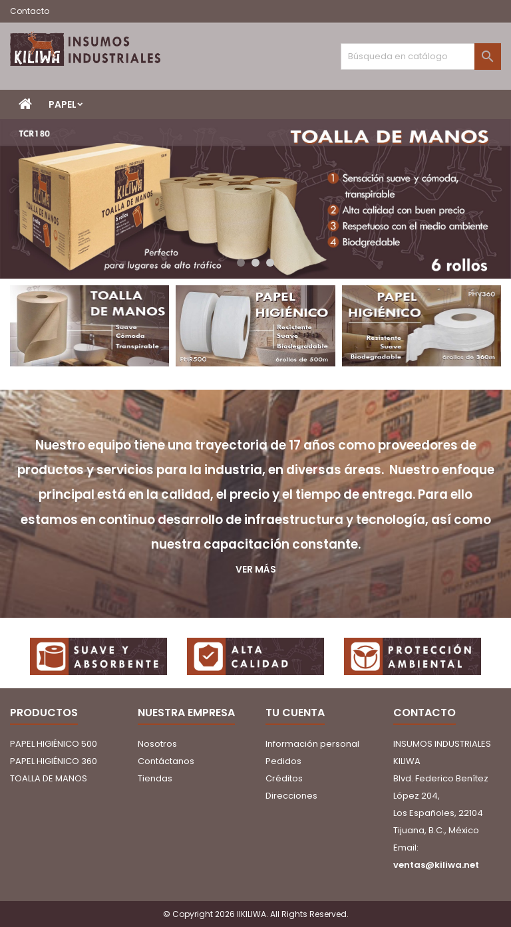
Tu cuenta (295, 712)
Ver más (256, 569)
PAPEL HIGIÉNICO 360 (53, 761)
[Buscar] (421, 56)
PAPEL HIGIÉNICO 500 (53, 743)
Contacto (29, 11)
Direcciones (291, 795)
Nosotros (157, 743)
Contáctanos (166, 761)
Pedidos (283, 761)
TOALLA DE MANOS (48, 778)
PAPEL (63, 104)
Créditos (284, 778)
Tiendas (155, 778)
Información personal (312, 743)
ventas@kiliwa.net (436, 865)
